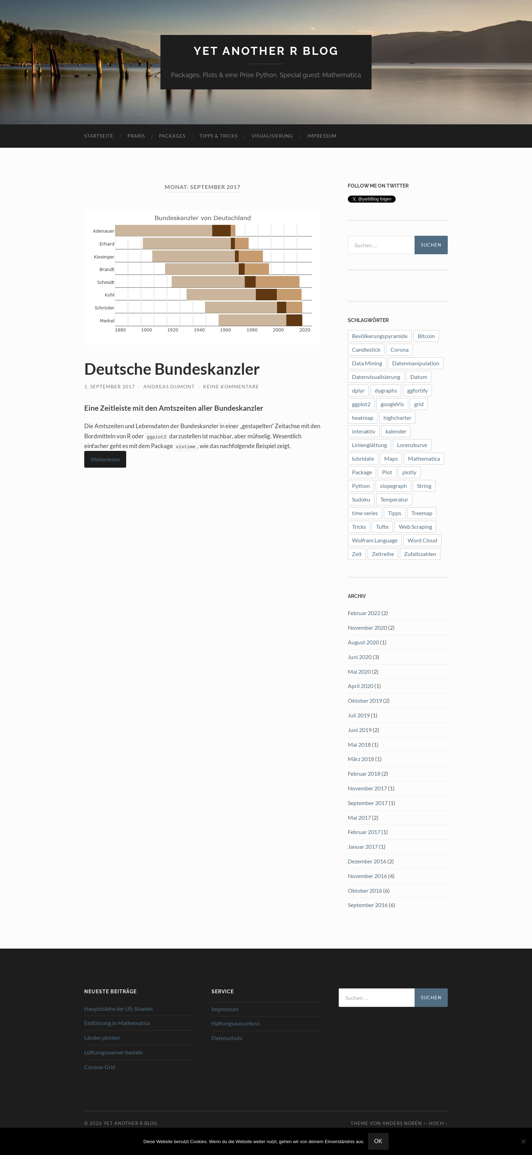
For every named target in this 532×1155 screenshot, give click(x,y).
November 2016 (367, 875)
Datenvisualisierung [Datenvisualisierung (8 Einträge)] (376, 376)
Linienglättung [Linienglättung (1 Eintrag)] (369, 444)
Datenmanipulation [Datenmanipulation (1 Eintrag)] (415, 363)
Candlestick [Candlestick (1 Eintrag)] (366, 349)
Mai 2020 (359, 671)
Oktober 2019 (365, 700)
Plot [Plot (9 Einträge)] (387, 472)
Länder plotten (102, 1037)
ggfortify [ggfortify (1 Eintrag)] (417, 390)
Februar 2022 (364, 612)
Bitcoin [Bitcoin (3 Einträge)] (426, 335)
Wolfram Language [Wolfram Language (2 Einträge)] (374, 540)
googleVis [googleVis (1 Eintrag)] (392, 404)
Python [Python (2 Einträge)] (361, 485)
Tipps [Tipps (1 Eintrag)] (394, 513)
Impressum (322, 136)
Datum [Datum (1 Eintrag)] (418, 376)
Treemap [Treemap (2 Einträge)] (421, 513)
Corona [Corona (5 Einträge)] (399, 349)
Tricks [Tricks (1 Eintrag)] (359, 526)
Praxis (136, 136)
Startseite (99, 136)
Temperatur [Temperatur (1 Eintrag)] (394, 499)
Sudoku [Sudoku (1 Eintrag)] (361, 499)
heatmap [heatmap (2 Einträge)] (362, 417)
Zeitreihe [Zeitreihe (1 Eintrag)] (383, 553)
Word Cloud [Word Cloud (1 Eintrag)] (422, 540)
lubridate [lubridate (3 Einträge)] (363, 458)
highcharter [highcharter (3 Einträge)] (397, 417)
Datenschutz (226, 1038)
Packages (172, 136)
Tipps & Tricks (219, 136)
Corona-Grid (99, 1066)
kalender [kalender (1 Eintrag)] (396, 431)
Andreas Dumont (169, 386)
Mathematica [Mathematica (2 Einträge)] (424, 458)
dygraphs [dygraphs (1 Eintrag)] (386, 390)
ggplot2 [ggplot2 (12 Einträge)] (361, 404)
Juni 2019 (360, 729)
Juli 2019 (359, 715)
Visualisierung (272, 136)
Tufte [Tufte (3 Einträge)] (382, 526)
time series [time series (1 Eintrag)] (365, 513)
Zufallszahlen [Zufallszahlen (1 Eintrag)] (420, 553)
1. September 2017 (109, 386)
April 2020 (360, 685)
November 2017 (367, 788)
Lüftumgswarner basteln (113, 1052)
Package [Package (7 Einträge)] (362, 472)
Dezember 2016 (367, 861)
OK (378, 1141)
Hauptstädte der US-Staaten (118, 1008)
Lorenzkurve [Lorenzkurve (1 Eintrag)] (412, 444)
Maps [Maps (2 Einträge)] (391, 458)
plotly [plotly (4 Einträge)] (409, 472)
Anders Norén (402, 1123)
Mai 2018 (359, 744)
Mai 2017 (359, 817)
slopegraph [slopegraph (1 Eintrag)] (393, 485)
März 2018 (361, 758)
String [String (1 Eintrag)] (424, 485)
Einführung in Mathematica (117, 1022)
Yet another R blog (266, 50)
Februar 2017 (364, 831)
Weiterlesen (105, 459)
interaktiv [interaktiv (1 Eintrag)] (363, 431)
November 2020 (367, 627)
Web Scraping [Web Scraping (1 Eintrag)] (415, 526)
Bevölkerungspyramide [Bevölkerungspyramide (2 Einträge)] (380, 335)
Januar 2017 (363, 846)
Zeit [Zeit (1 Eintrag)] (357, 553)
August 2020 (363, 642)
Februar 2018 (364, 773)
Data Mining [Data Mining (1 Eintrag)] (367, 363)
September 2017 (368, 802)
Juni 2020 (360, 656)
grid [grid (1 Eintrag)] (419, 404)
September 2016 (368, 904)
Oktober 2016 (365, 890)
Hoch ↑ (438, 1123)
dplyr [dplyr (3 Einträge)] (358, 390)
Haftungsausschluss (235, 1023)
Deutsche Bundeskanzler (172, 368)
